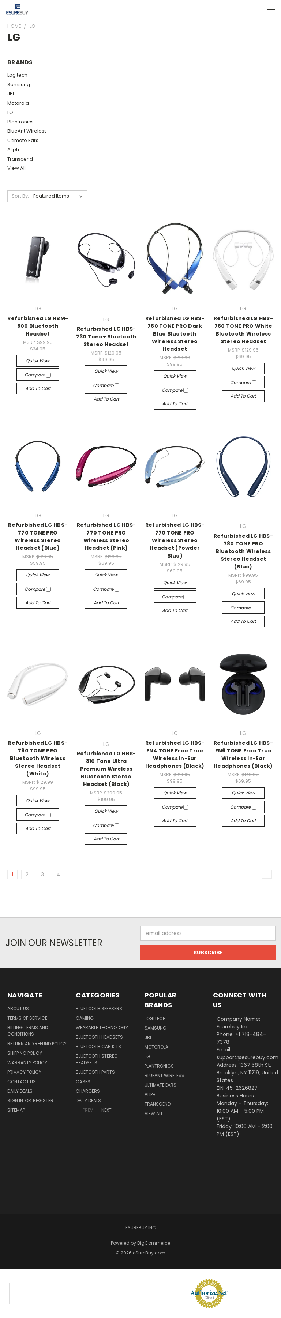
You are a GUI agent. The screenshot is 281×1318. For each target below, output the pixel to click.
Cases (83, 1081)
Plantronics (20, 121)
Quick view (37, 360)
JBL (11, 93)
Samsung (18, 84)
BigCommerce (153, 1243)
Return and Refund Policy (37, 1044)
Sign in (15, 1100)
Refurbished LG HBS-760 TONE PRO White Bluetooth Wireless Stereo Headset (243, 330)
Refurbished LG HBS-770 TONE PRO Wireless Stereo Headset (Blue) (37, 536)
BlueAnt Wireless (27, 130)
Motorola (18, 103)
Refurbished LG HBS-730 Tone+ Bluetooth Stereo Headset (106, 336)
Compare (38, 375)
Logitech (17, 75)
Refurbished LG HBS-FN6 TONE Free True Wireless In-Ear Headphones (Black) (243, 754)
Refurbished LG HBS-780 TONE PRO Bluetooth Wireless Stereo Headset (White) (37, 758)
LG (10, 112)
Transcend (20, 159)
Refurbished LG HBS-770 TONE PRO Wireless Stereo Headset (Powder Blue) (175, 540)
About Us (18, 1008)
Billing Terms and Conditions (27, 1030)
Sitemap (16, 1110)
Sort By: (20, 195)
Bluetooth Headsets (99, 1037)
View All (16, 168)
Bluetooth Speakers (99, 1008)
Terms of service (27, 1018)
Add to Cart (37, 388)
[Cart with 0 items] (257, 9)
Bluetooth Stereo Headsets (96, 1059)
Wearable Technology (102, 1027)
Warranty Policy (27, 1063)
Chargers (88, 1091)
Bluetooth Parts (95, 1072)
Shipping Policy (24, 1053)
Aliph (13, 149)
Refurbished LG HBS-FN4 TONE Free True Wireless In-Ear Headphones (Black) (175, 754)
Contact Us (21, 1081)
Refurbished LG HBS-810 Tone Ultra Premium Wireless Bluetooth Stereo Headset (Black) (106, 769)
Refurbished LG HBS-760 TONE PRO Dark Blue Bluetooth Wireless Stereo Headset (175, 334)
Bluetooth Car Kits (98, 1046)
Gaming (85, 1018)
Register (43, 1100)
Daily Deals (20, 1091)
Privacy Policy (24, 1072)
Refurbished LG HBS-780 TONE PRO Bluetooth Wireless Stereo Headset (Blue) (243, 551)
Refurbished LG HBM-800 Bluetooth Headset (37, 326)
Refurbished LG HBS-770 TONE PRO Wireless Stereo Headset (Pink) (106, 536)
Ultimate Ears (22, 140)
